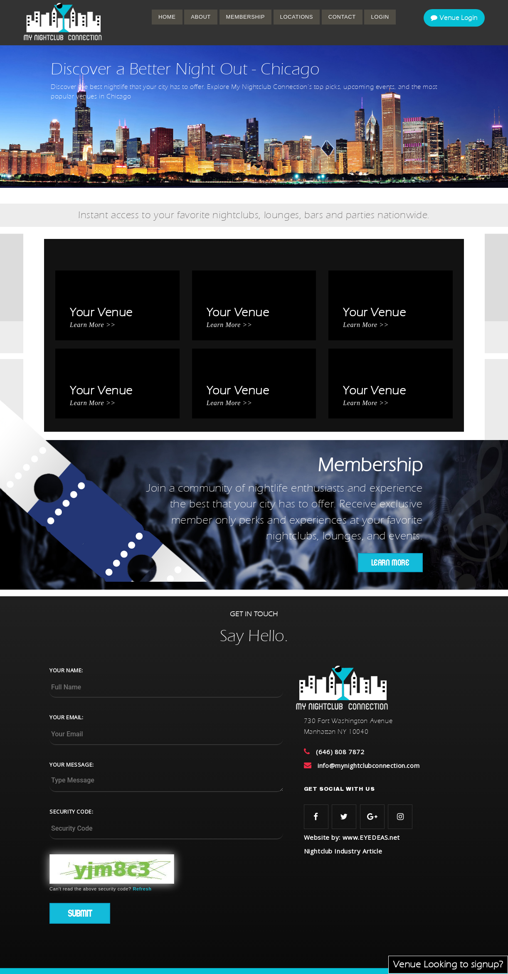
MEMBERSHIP (245, 17)
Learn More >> (93, 324)
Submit (80, 913)
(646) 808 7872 (340, 752)
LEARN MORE (390, 562)
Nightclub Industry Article (343, 851)
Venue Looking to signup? (448, 964)
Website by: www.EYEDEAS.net (352, 837)
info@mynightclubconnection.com (368, 765)
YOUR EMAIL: (66, 717)
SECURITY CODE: (71, 811)
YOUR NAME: (66, 670)
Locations (296, 17)
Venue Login (454, 18)
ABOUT (201, 17)
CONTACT (342, 17)
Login (380, 17)
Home (166, 17)
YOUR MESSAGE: (71, 764)
